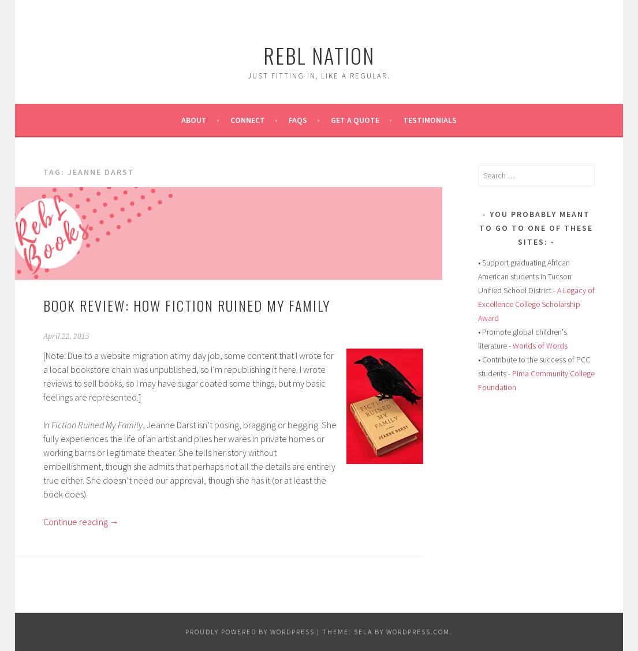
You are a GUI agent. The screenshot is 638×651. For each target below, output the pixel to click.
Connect (247, 120)
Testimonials (430, 120)
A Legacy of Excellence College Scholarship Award (536, 304)
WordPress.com (418, 631)
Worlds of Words (540, 346)
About (194, 120)
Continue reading (81, 521)
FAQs (298, 120)
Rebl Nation (319, 55)
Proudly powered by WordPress (250, 631)
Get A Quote (355, 120)
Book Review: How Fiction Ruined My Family (186, 305)
